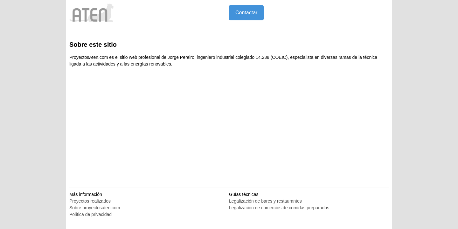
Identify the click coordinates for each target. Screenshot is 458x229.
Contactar (246, 12)
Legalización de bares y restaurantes (265, 201)
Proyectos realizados (90, 201)
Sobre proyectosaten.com (94, 207)
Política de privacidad (90, 214)
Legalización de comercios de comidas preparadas (279, 207)
